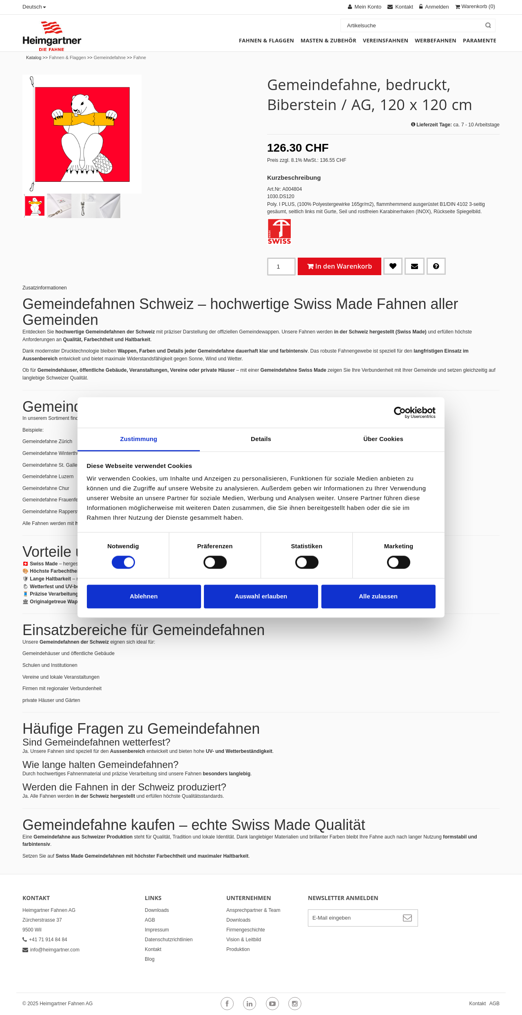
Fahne (139, 57)
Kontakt (153, 949)
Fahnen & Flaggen (67, 57)
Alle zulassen (378, 596)
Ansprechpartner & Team (253, 910)
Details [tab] (261, 438)
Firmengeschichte (245, 930)
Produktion (238, 949)
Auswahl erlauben (261, 596)
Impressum (157, 930)
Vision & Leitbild (243, 939)
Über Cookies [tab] (383, 438)
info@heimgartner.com (51, 950)
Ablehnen (143, 596)
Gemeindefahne (110, 57)
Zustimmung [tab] (138, 438)
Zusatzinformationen (44, 288)
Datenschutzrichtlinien (168, 939)
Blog (150, 959)
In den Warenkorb (343, 266)
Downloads (157, 910)
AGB (150, 920)
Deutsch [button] (34, 7)
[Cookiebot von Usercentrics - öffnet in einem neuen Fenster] (400, 412)
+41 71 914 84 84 (44, 939)
